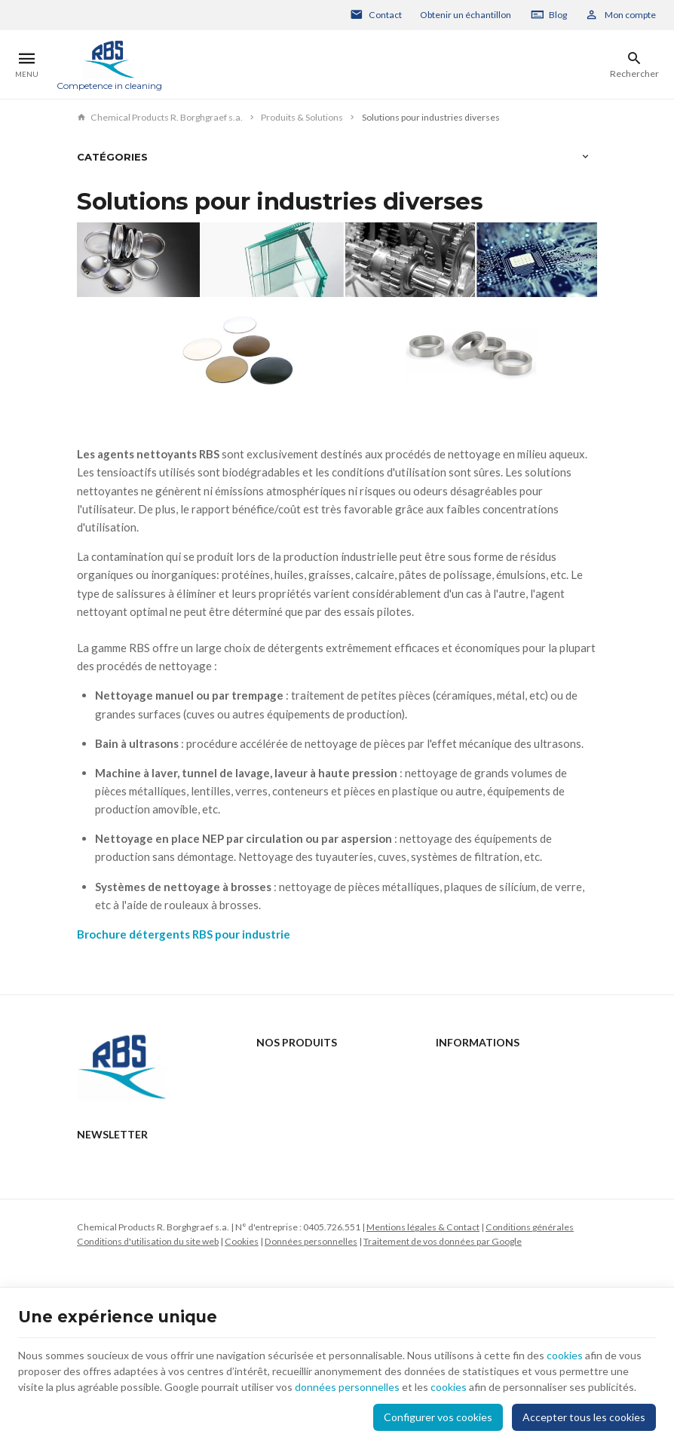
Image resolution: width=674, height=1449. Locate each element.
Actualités (277, 1089)
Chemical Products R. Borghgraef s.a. (160, 117)
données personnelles (347, 1386)
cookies (565, 1355)
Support (271, 1108)
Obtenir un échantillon (465, 14)
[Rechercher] (634, 65)
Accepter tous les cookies (583, 1417)
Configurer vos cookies (438, 1417)
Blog (558, 14)
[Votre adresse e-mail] (337, 1269)
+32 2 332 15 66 (139, 1171)
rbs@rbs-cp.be (135, 1192)
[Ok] (579, 1269)
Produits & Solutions (302, 117)
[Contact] (376, 15)
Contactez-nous (469, 1068)
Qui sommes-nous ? (297, 1128)
